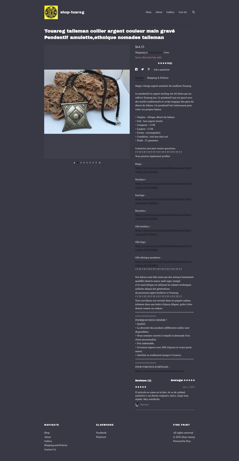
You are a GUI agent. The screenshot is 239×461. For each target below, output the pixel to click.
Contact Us (50, 449)
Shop (148, 12)
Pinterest (101, 437)
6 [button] (93, 162)
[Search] (194, 12)
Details (139, 77)
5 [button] (90, 162)
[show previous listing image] (74, 163)
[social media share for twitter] (142, 69)
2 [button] (81, 162)
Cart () (182, 12)
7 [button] (96, 162)
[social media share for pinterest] (149, 69)
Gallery (170, 12)
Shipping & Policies (157, 77)
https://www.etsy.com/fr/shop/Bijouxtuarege (159, 370)
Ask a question (161, 69)
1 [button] (78, 162)
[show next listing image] (100, 163)
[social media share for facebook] (136, 69)
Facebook (101, 432)
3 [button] (84, 162)
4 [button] (87, 162)
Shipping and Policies (56, 445)
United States (155, 52)
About (159, 12)
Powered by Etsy (182, 441)
